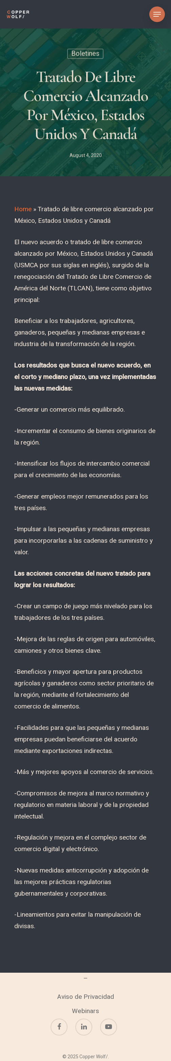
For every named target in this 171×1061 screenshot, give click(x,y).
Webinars (85, 1011)
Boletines (85, 54)
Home (23, 209)
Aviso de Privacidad (85, 997)
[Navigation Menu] (157, 14)
